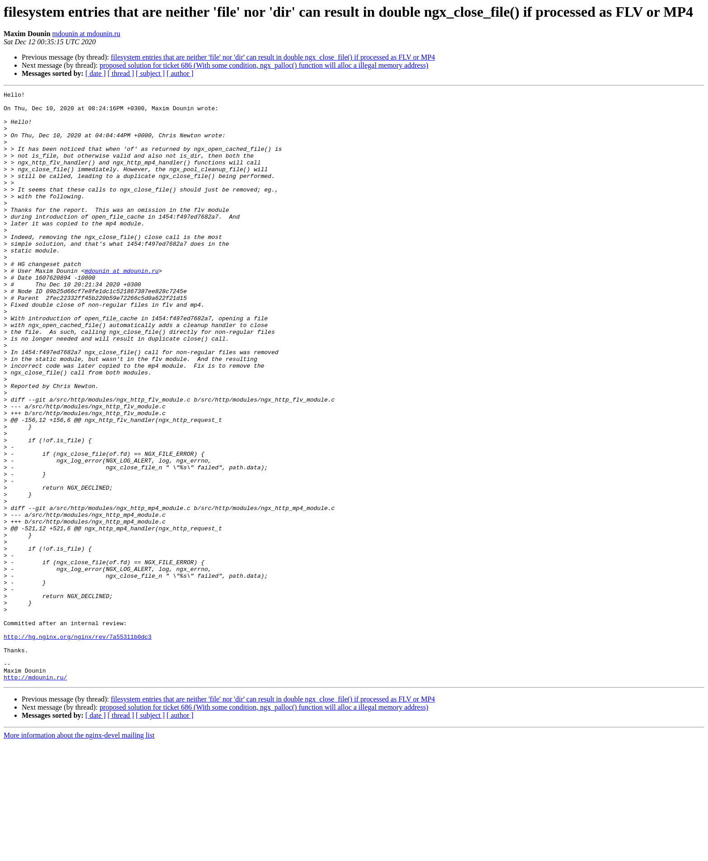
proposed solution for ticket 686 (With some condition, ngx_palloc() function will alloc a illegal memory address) (263, 65)
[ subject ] (150, 73)
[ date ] (95, 73)
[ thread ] (120, 73)
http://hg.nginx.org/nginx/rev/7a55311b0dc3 (78, 746)
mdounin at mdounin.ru (86, 33)
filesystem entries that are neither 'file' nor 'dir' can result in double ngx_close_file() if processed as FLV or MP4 (273, 57)
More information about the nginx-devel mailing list (79, 853)
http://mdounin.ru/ (35, 795)
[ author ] (180, 73)
